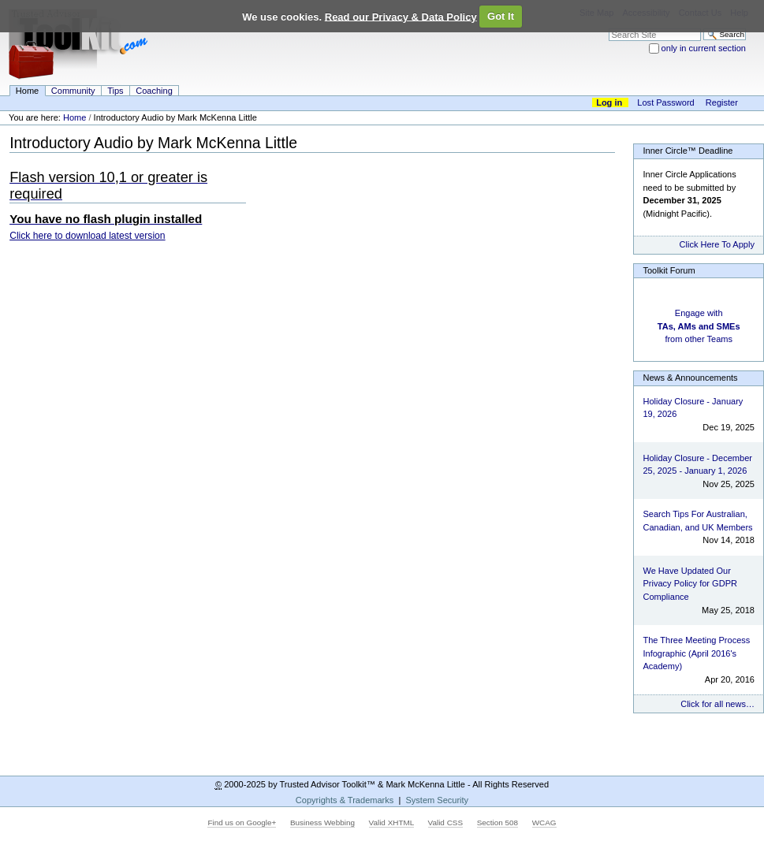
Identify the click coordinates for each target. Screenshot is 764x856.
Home (27, 90)
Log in (609, 102)
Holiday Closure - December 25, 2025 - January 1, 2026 (697, 464)
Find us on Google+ (241, 822)
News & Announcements (690, 377)
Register (722, 102)
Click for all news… (717, 704)
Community (73, 90)
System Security (436, 800)
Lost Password (665, 102)
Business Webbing (322, 822)
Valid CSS (445, 822)
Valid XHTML (391, 822)
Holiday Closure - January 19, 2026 (693, 407)
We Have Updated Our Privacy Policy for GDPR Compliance (690, 583)
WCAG (544, 822)
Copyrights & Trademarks (344, 800)
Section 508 (497, 822)
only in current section (704, 48)
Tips (115, 90)
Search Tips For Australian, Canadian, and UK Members (697, 520)
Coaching (154, 90)
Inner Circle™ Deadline (687, 150)
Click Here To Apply (717, 244)
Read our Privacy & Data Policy (401, 16)
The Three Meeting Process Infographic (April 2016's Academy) (696, 653)
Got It (500, 16)
